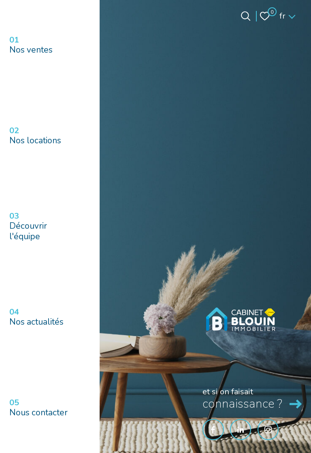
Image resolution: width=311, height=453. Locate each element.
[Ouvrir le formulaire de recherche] (246, 16)
